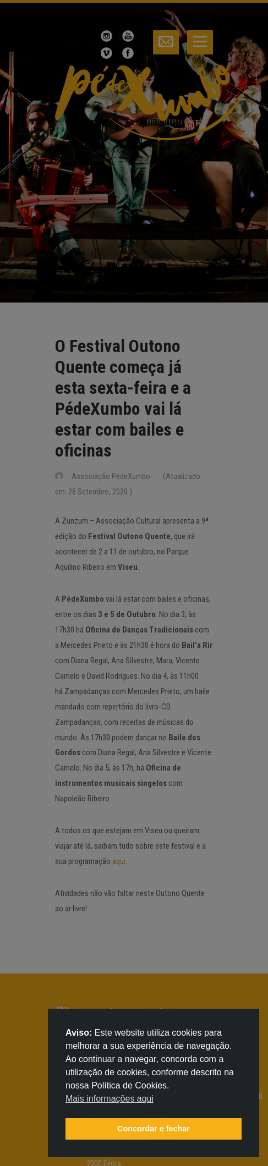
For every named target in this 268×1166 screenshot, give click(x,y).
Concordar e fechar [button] (153, 1128)
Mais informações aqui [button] (109, 1098)
